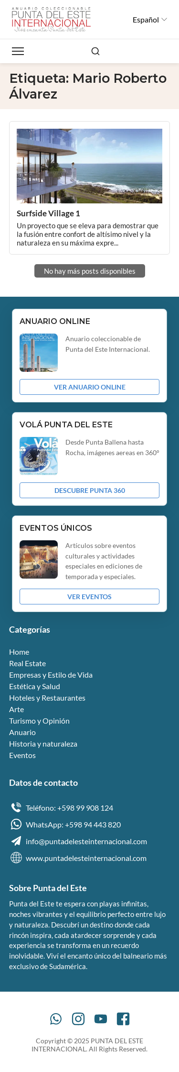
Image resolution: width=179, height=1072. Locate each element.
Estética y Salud (34, 686)
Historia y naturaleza (43, 743)
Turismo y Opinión (39, 720)
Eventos (22, 754)
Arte (16, 709)
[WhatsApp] (55, 1019)
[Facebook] (123, 1019)
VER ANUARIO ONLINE (90, 387)
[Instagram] (78, 1019)
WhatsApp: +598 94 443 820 (65, 824)
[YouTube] (100, 1019)
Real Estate (27, 663)
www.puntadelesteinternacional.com (78, 857)
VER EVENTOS (89, 596)
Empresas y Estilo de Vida (51, 674)
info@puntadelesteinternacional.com (78, 841)
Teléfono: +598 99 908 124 (61, 807)
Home (19, 651)
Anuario (22, 732)
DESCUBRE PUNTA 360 (89, 490)
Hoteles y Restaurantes (47, 697)
